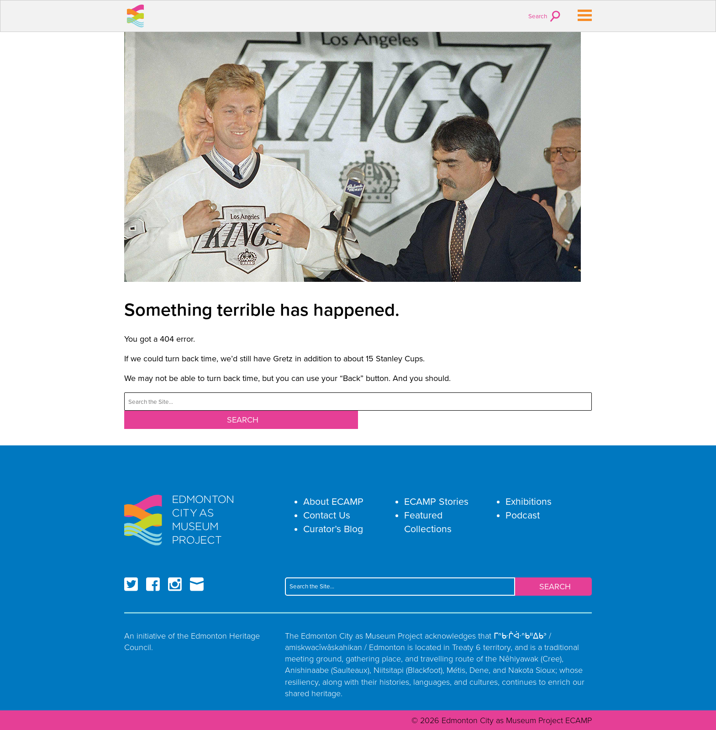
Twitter (131, 584)
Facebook (153, 584)
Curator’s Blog (333, 529)
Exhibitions (528, 501)
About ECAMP (333, 501)
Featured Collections (428, 522)
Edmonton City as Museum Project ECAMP (135, 16)
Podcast (522, 515)
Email (197, 584)
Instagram (175, 584)
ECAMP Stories (436, 501)
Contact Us (326, 515)
